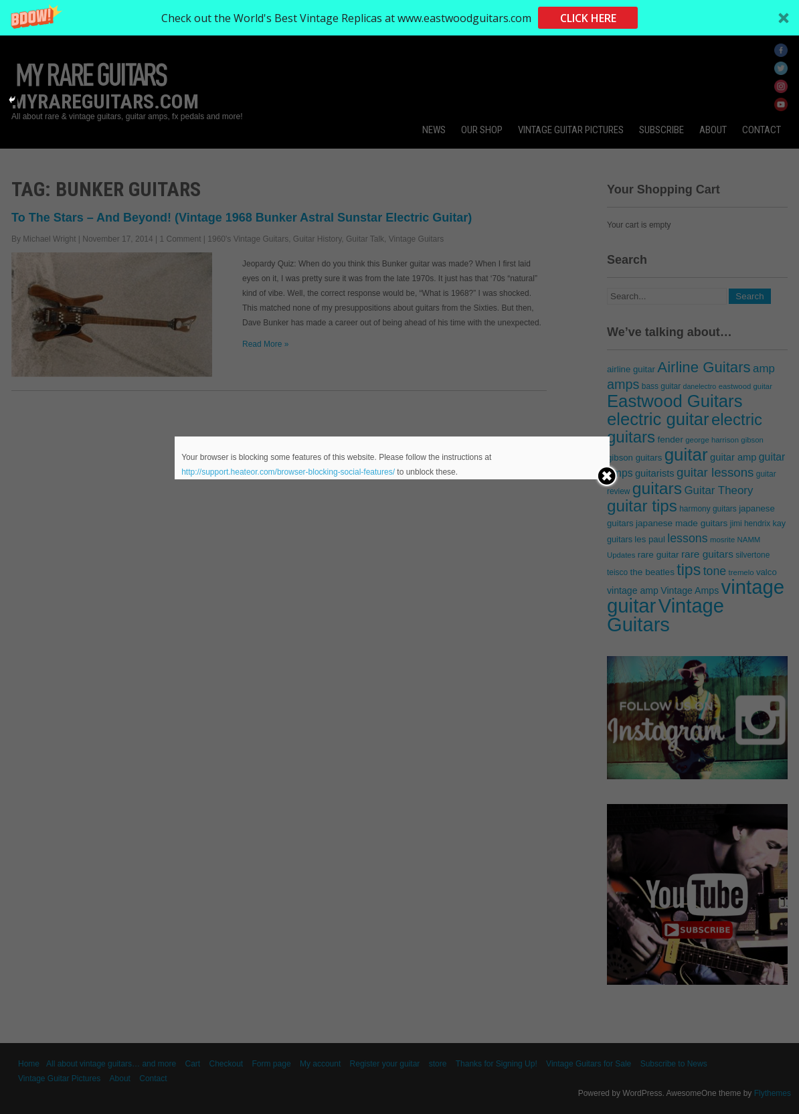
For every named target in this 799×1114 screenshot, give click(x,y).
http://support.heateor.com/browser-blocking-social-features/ (288, 472)
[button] (399, 17)
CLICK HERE (588, 18)
